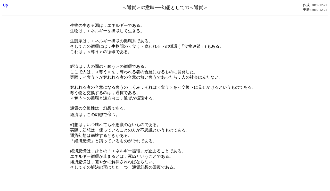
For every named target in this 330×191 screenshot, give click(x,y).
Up (5, 5)
